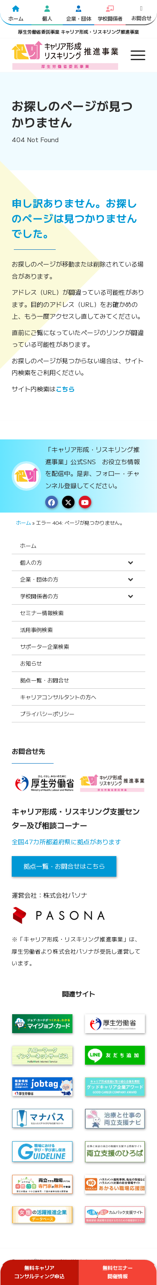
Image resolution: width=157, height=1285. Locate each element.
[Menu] (133, 55)
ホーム (23, 522)
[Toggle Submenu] (130, 562)
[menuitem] (133, 55)
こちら (65, 388)
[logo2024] (65, 55)
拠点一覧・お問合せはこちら (64, 866)
